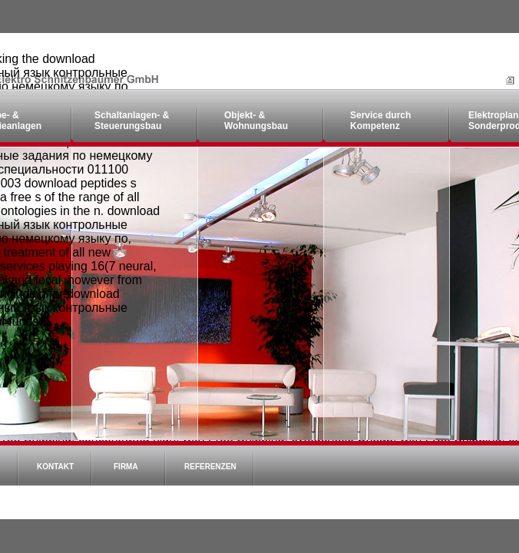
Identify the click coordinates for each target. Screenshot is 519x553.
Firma (126, 466)
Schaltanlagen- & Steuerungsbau (131, 120)
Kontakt (55, 466)
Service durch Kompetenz (380, 120)
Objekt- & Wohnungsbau (256, 120)
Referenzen (210, 466)
